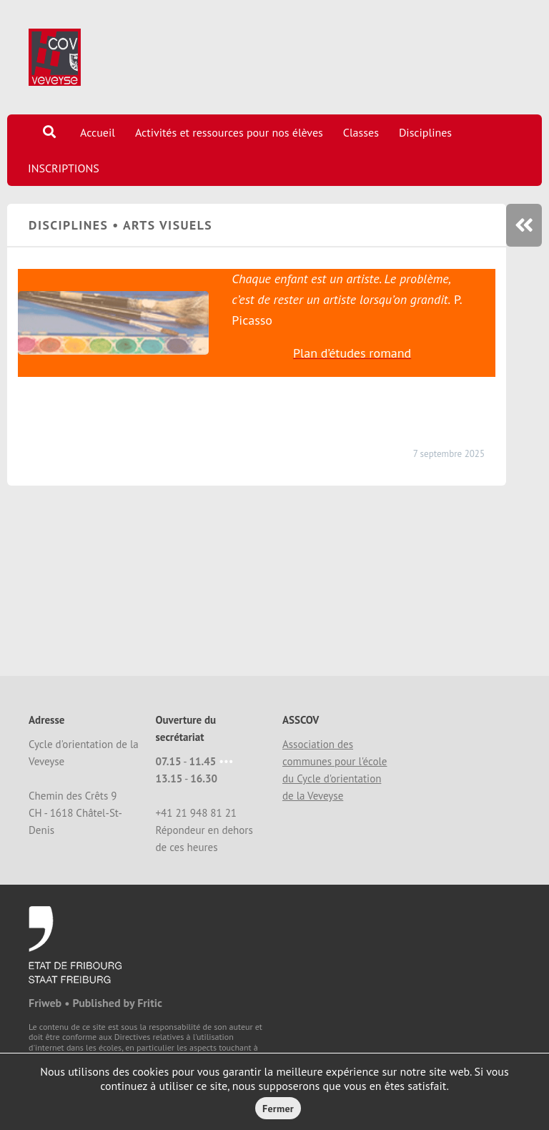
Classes (361, 132)
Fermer (278, 1108)
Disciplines (425, 132)
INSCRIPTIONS (63, 168)
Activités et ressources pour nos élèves (229, 132)
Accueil (97, 132)
